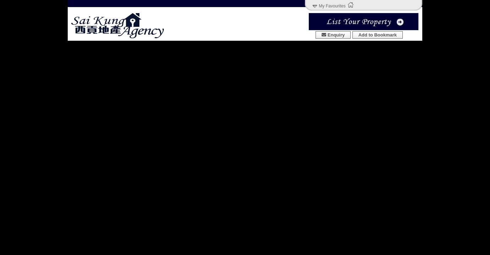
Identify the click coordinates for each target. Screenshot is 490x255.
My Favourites (332, 6)
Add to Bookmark (377, 35)
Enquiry (333, 35)
